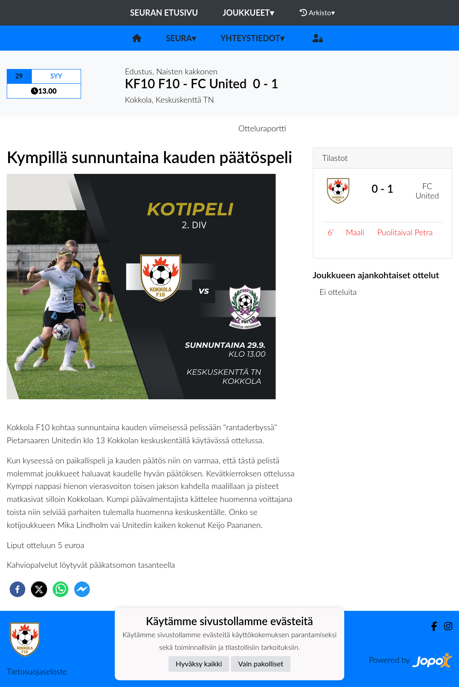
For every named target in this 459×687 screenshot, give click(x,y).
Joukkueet (248, 12)
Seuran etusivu (164, 12)
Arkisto (317, 12)
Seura (181, 38)
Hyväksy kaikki (199, 663)
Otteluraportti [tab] (262, 128)
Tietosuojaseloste (37, 671)
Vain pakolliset (260, 663)
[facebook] (17, 589)
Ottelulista (341, 337)
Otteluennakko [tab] (198, 128)
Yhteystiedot (252, 38)
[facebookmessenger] (82, 589)
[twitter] (39, 589)
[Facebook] (430, 626)
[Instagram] (444, 626)
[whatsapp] (60, 589)
